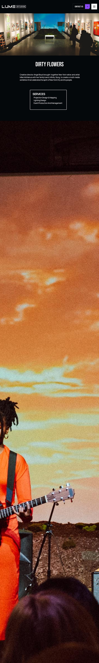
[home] (14, 7)
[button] (94, 6)
